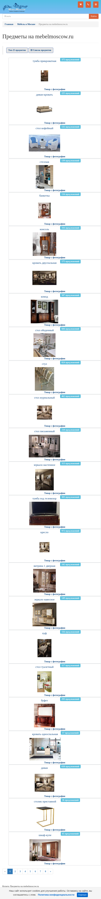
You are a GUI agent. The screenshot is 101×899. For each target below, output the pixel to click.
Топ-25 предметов (17, 50)
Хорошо (82, 895)
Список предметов (41, 50)
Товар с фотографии (54, 89)
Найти (94, 16)
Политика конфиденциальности (56, 895)
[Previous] (5, 871)
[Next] (50, 871)
